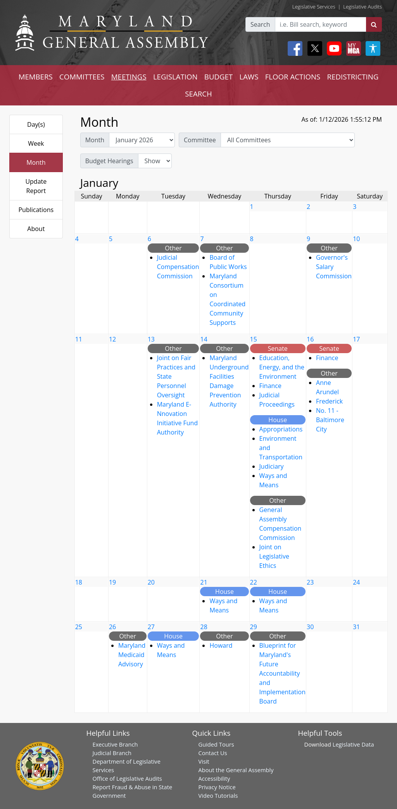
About (36, 228)
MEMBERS (36, 76)
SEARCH (198, 93)
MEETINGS (129, 76)
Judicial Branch (112, 753)
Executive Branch (115, 744)
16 (310, 339)
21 (203, 582)
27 (151, 627)
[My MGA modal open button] (352, 48)
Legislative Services (313, 6)
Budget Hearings (109, 161)
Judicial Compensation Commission (178, 266)
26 (112, 627)
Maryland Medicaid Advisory (131, 654)
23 (310, 582)
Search (260, 24)
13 (151, 339)
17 (356, 339)
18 (78, 582)
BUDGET (218, 76)
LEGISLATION (175, 76)
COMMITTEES (82, 76)
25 (78, 627)
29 (253, 627)
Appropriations (281, 429)
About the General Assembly (236, 770)
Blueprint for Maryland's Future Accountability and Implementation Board (282, 673)
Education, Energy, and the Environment (281, 367)
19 (112, 582)
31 (356, 627)
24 (356, 582)
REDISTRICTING (353, 76)
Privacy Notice (217, 787)
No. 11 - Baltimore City (330, 419)
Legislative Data (353, 744)
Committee (200, 140)
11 (78, 339)
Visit (203, 761)
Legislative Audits (362, 6)
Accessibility (214, 778)
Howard (220, 645)
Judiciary (271, 466)
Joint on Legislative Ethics (274, 556)
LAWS (248, 76)
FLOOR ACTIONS (293, 76)
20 (151, 582)
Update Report (36, 186)
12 (112, 339)
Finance (270, 385)
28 (203, 627)
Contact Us (212, 753)
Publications (36, 209)
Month (35, 162)
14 (203, 339)
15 (253, 339)
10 (356, 239)
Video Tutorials (218, 795)
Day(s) (36, 124)
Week (36, 143)
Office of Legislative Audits (127, 778)
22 (253, 582)
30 (310, 627)
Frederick (329, 401)
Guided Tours (216, 744)
